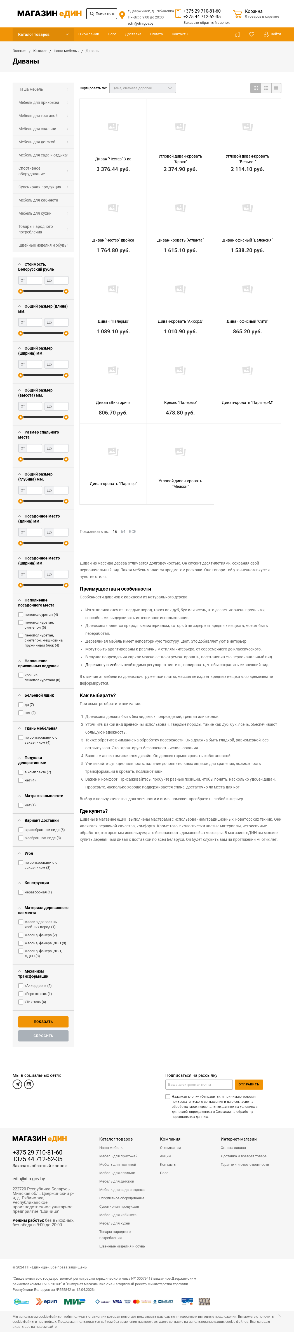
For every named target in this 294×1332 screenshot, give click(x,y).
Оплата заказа (233, 1148)
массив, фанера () (41, 935)
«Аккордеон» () (38, 986)
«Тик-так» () (35, 1002)
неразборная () (38, 892)
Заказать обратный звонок (40, 1165)
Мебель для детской (36, 142)
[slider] (20, 291)
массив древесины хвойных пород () (41, 924)
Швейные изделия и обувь (42, 245)
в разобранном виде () (45, 830)
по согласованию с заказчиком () (41, 740)
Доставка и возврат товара (244, 1156)
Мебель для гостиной (38, 115)
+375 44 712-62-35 (202, 17)
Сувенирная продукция (39, 187)
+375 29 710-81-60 (202, 11)
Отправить (249, 1084)
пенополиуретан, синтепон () (39, 624)
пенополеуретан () (41, 614)
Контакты (180, 34)
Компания (170, 1139)
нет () (30, 713)
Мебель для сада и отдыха (42, 155)
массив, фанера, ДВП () (45, 943)
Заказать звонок (207, 22)
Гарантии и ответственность (245, 1164)
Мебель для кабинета (38, 200)
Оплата (156, 34)
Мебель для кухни (34, 213)
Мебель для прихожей (38, 102)
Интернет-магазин (239, 1139)
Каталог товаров (34, 34)
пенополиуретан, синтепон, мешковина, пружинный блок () (44, 640)
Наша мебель (30, 89)
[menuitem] (43, 89)
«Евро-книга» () (38, 994)
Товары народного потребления (35, 229)
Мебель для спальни (37, 129)
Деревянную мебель (104, 665)
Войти (272, 34)
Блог (112, 34)
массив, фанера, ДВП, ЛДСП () (43, 953)
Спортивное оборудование (31, 171)
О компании (88, 34)
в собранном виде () (43, 838)
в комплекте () (38, 772)
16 (115, 531)
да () (29, 705)
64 (123, 531)
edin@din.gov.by (140, 23)
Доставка (133, 34)
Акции (165, 1156)
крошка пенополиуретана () (42, 677)
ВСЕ (132, 531)
